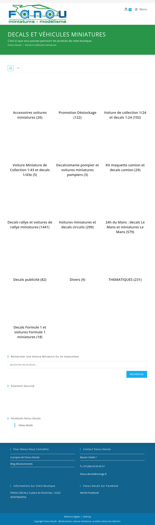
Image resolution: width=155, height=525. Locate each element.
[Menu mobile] (139, 9)
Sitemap (87, 516)
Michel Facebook (89, 492)
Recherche (136, 374)
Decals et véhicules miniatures (40, 44)
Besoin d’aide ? (88, 457)
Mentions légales (72, 516)
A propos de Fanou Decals (25, 457)
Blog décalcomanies (21, 463)
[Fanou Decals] (15, 44)
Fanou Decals (26, 425)
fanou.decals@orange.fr (93, 474)
